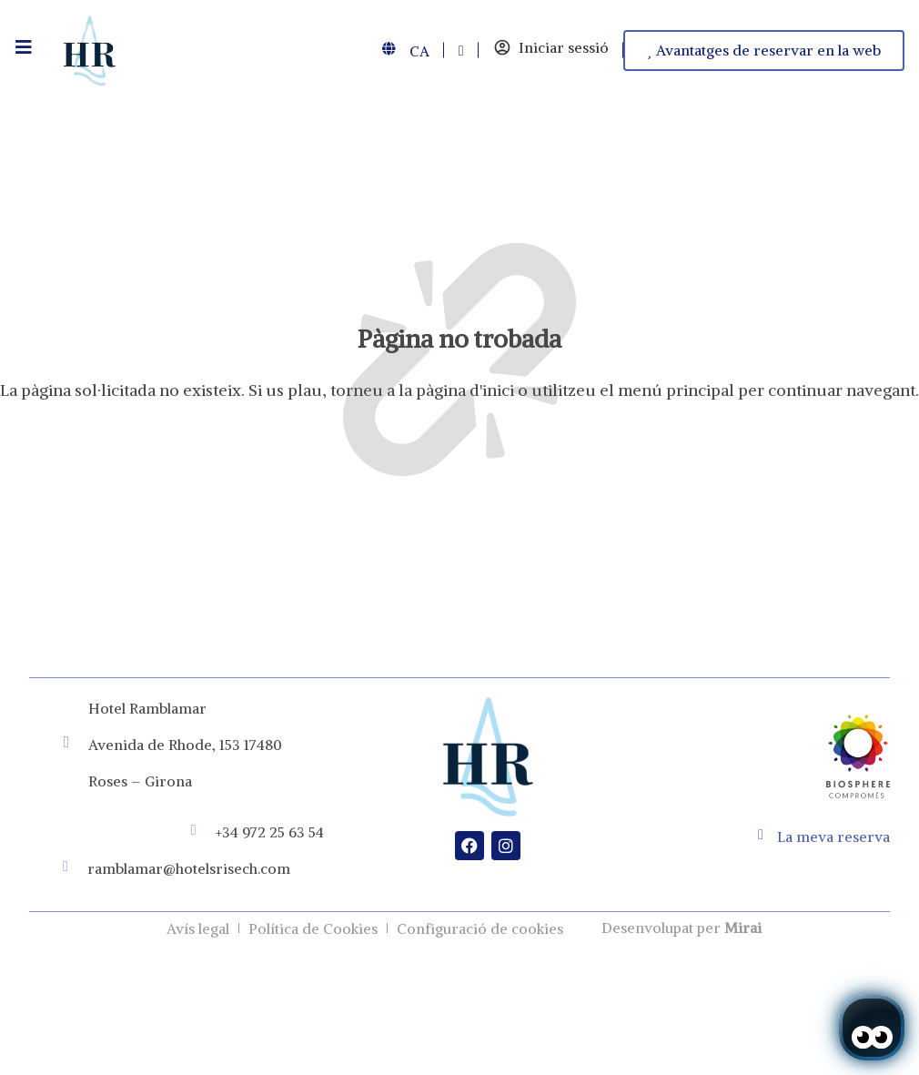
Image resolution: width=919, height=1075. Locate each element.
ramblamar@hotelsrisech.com (188, 868)
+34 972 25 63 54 (270, 832)
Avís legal (198, 928)
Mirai (743, 927)
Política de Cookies (313, 928)
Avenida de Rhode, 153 (164, 744)
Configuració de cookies (480, 928)
